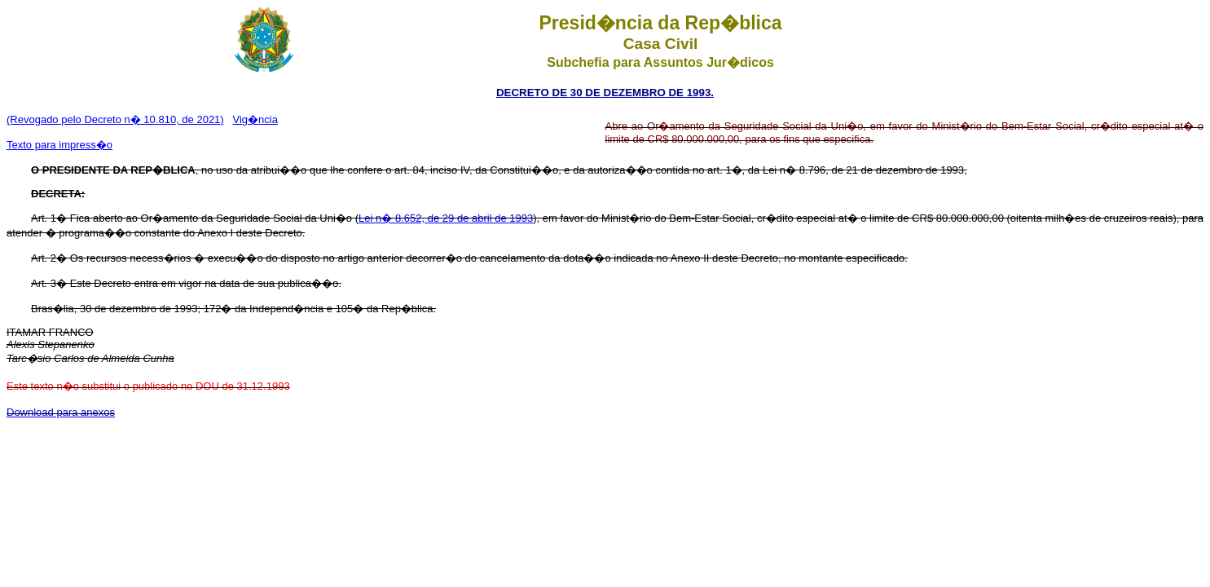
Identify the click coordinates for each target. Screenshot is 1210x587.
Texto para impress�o (59, 145)
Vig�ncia (255, 119)
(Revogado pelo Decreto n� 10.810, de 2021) (115, 119)
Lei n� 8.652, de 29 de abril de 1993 (446, 218)
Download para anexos (61, 412)
